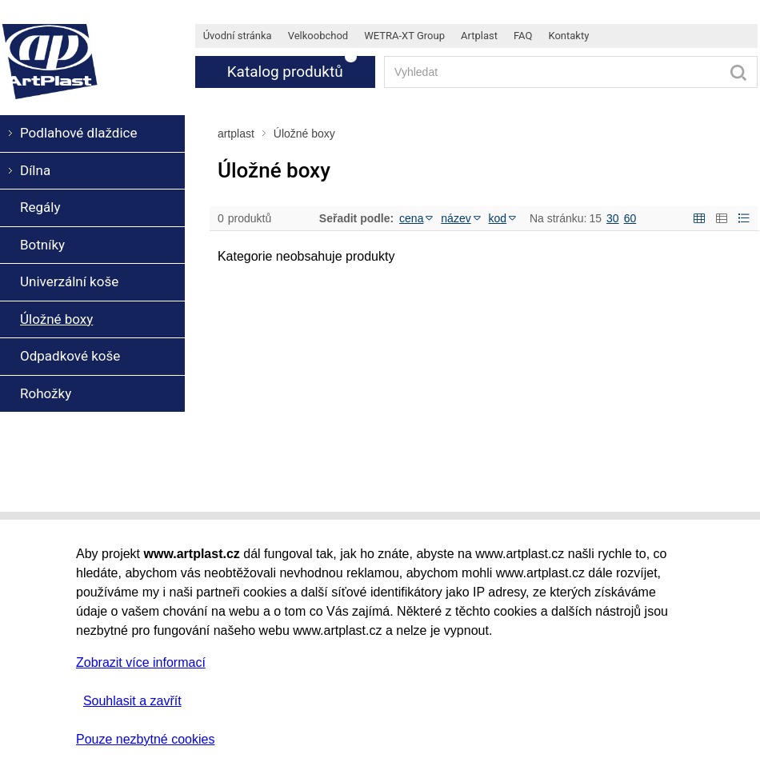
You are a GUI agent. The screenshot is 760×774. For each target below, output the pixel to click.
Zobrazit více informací (141, 662)
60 (630, 218)
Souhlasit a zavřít (132, 701)
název (460, 218)
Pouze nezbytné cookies (145, 739)
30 (612, 218)
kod (503, 218)
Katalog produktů (285, 71)
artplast (236, 133)
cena (416, 218)
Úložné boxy (304, 133)
